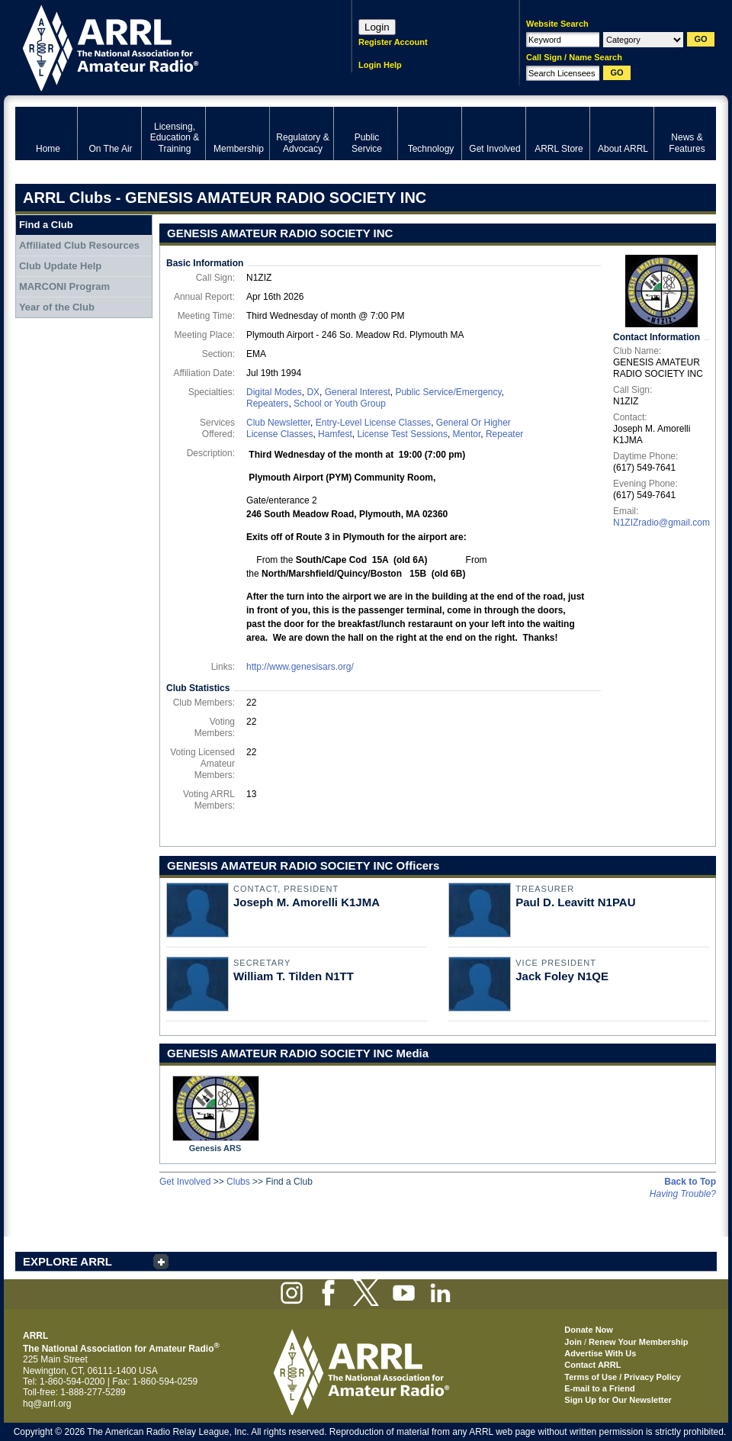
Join (573, 1341)
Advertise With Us (600, 1353)
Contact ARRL (592, 1364)
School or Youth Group (340, 403)
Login (377, 27)
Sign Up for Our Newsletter (618, 1399)
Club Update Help (60, 266)
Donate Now (588, 1329)
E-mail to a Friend (599, 1388)
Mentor (467, 434)
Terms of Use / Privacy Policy (622, 1376)
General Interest (357, 392)
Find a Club (46, 224)
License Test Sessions (402, 434)
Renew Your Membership (638, 1341)
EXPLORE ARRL (67, 1261)
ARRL (163, 46)
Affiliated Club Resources (79, 245)
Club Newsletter (278, 422)
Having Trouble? (683, 1194)
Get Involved (184, 1181)
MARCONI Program (64, 286)
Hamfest (335, 434)
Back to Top (690, 1181)
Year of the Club (57, 307)
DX (313, 392)
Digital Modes (274, 392)
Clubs (238, 1181)
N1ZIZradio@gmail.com (661, 522)
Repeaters (267, 403)
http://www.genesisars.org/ (300, 666)
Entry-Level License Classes (373, 422)
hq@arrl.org (47, 1403)
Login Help (380, 64)
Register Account (393, 42)
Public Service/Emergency (448, 392)
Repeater (504, 434)
